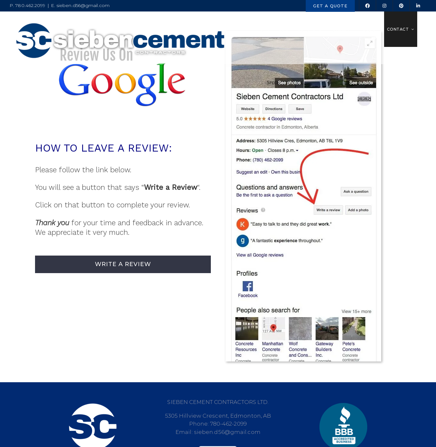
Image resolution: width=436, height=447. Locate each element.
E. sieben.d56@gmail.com (80, 5)
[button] (422, 29)
